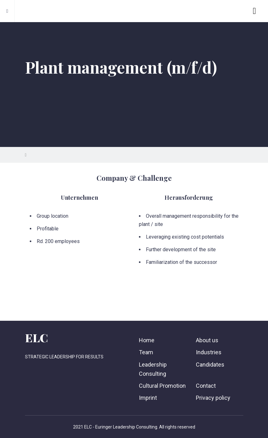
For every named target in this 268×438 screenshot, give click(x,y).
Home (146, 340)
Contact (206, 385)
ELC (36, 337)
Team (146, 352)
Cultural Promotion (162, 385)
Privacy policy (213, 397)
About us (207, 340)
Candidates (210, 364)
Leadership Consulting (153, 369)
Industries (208, 352)
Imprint (148, 397)
